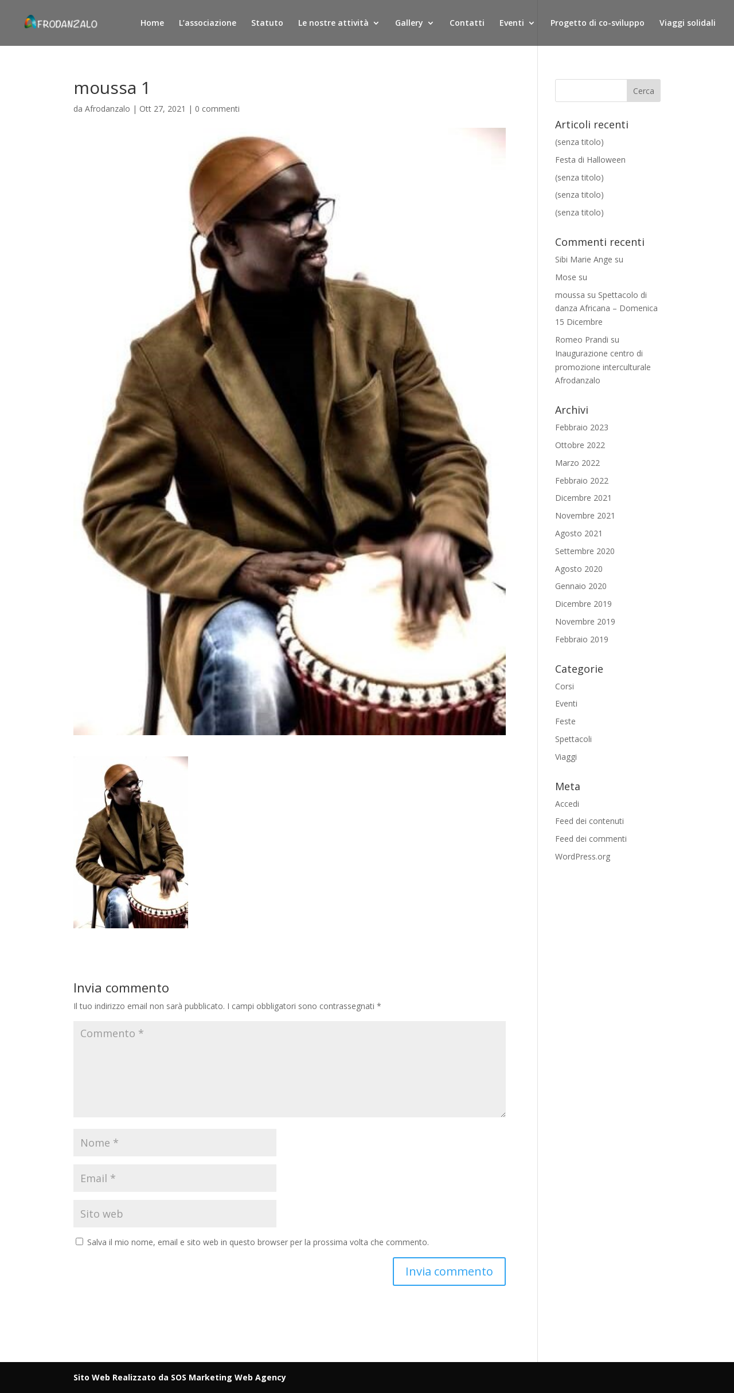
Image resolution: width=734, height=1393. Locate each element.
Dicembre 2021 (583, 497)
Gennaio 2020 (581, 585)
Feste (565, 721)
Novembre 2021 (585, 515)
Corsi (564, 686)
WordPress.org (582, 856)
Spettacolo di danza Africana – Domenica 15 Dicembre (606, 308)
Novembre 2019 (585, 621)
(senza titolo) (579, 141)
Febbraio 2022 (581, 480)
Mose (565, 277)
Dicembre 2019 (583, 603)
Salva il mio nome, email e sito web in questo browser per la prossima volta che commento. (258, 1242)
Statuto (267, 23)
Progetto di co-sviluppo (597, 23)
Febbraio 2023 (581, 427)
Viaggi (566, 756)
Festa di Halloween (590, 159)
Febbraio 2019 (581, 639)
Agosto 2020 (579, 568)
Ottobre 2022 (580, 445)
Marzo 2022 (577, 462)
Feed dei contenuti (589, 820)
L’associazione (207, 23)
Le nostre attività (333, 23)
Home (152, 23)
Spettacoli (573, 738)
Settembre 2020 (585, 551)
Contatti (467, 23)
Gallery (409, 23)
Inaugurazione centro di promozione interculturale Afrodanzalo (603, 367)
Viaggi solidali (687, 23)
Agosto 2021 (579, 533)
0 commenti (217, 108)
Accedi (567, 803)
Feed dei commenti (591, 838)
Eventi (511, 23)
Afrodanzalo (107, 108)
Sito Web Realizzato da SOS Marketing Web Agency (179, 1377)
